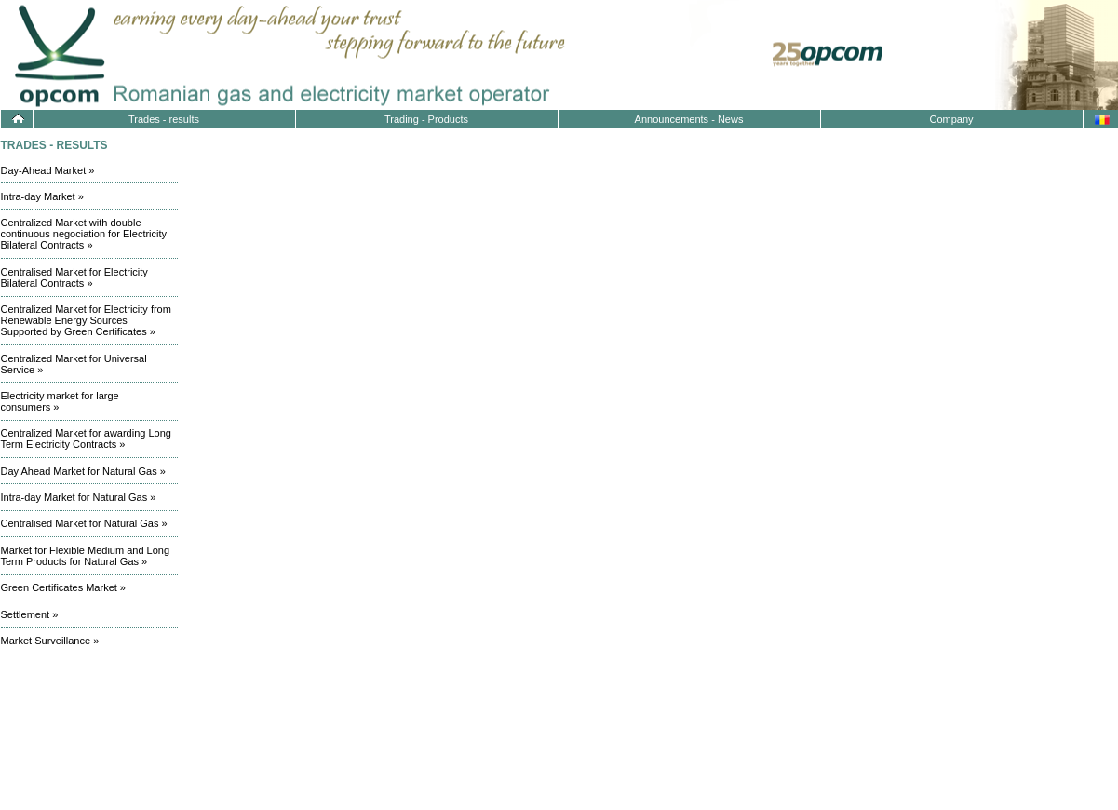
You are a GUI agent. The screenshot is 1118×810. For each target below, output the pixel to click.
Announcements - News (689, 119)
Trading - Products (426, 119)
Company (951, 119)
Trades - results (163, 119)
